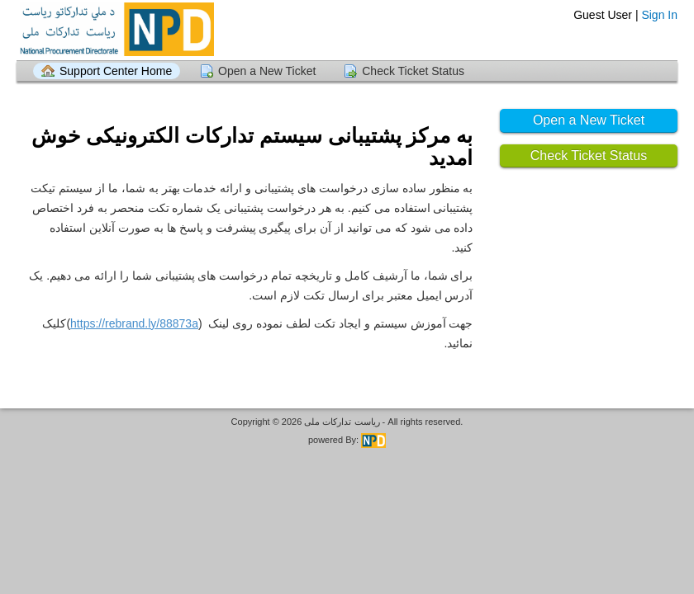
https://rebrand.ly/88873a (134, 323)
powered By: (347, 440)
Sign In (659, 14)
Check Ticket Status (413, 71)
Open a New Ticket (267, 71)
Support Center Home (115, 71)
